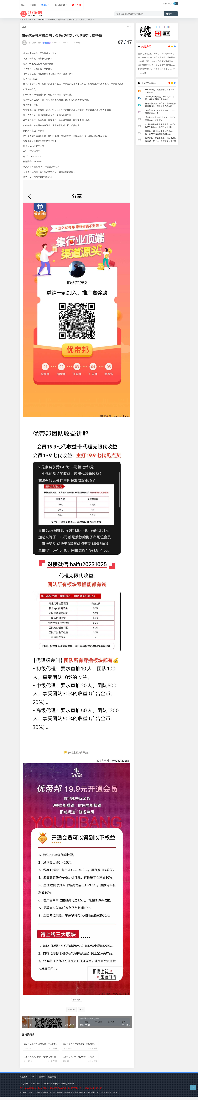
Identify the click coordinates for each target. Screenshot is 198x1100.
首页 (22, 3)
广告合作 (41, 1080)
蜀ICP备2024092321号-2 (30, 1096)
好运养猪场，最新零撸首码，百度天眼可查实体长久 (160, 111)
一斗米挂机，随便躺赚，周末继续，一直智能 (160, 91)
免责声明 (52, 1080)
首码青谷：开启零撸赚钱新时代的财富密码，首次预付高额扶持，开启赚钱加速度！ (160, 141)
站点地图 (24, 1080)
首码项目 (43, 3)
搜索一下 (171, 12)
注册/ (165, 3)
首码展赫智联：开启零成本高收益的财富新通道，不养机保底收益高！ (160, 105)
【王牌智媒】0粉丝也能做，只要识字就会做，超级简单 (160, 118)
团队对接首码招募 (39, 42)
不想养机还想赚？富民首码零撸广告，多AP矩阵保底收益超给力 (159, 132)
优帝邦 (82, 1009)
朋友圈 (31, 3)
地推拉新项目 (59, 3)
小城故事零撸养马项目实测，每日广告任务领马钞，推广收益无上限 (160, 125)
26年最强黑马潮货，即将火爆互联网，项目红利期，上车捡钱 (160, 98)
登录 (170, 3)
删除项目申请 (80, 1096)
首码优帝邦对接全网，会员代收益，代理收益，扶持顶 (71, 19)
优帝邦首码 (71, 1009)
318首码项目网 (46, 1087)
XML (32, 1080)
